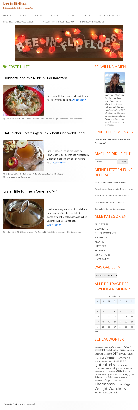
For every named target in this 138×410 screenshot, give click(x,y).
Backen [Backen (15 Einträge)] (127, 347)
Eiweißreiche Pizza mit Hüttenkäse (110, 202)
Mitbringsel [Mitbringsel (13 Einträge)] (123, 371)
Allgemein (101, 224)
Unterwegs (38, 16)
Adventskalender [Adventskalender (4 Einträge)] (101, 347)
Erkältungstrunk (41, 174)
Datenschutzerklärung (109, 16)
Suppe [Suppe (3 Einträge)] (121, 380)
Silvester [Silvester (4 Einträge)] (116, 377)
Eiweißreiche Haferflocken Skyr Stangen (112, 195)
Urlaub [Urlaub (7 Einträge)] (119, 384)
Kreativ (71, 16)
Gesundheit (87, 16)
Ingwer (61, 174)
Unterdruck (60, 232)
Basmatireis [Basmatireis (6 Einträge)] (117, 349)
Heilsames (27, 174)
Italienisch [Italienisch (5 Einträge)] (109, 368)
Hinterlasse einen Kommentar (71, 119)
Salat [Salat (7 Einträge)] (110, 377)
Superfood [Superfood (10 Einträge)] (111, 380)
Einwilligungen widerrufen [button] (92, 22)
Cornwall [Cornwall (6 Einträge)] (99, 353)
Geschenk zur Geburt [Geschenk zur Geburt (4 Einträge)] (103, 361)
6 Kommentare (75, 232)
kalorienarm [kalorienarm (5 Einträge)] (128, 368)
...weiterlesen (78, 99)
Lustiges (100, 246)
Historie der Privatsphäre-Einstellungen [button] (57, 22)
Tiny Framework (18, 404)
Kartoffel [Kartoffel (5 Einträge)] (98, 371)
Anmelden (30, 404)
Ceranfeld (42, 232)
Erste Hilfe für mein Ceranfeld (27, 191)
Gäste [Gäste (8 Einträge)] (116, 365)
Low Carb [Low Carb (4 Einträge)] (111, 372)
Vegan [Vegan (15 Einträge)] (128, 384)
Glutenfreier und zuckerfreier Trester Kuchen (114, 189)
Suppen (28, 119)
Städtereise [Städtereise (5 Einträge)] (100, 380)
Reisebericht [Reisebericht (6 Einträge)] (101, 377)
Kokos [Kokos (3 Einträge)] (105, 372)
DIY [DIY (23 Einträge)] (115, 353)
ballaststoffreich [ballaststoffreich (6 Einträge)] (103, 349)
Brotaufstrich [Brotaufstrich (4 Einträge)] (128, 350)
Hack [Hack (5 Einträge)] (122, 365)
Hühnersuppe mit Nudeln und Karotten (35, 78)
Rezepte (23, 16)
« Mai (97, 331)
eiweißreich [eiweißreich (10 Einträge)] (125, 353)
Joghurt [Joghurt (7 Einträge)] (118, 368)
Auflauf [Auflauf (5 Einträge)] (118, 347)
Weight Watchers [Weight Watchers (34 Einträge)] (110, 388)
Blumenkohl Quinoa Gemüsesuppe (110, 209)
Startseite (7, 16)
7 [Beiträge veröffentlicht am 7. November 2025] (120, 311)
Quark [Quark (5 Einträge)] (131, 374)
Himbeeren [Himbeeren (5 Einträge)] (99, 368)
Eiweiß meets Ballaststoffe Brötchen (111, 182)
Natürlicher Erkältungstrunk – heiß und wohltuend (44, 133)
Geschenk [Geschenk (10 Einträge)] (124, 358)
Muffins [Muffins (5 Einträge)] (98, 374)
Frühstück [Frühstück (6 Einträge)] (99, 358)
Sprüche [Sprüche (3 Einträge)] (124, 377)
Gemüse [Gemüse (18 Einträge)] (111, 357)
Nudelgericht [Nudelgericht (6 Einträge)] (108, 374)
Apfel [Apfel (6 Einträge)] (111, 347)
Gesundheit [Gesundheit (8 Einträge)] (119, 360)
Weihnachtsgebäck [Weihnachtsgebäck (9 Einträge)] (106, 392)
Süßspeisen (102, 255)
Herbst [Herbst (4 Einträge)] (127, 365)
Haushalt (55, 16)
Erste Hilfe (39, 119)
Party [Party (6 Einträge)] (125, 374)
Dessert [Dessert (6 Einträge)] (108, 353)
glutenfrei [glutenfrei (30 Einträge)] (103, 364)
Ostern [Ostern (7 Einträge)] (118, 374)
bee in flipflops (15, 3)
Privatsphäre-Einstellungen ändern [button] (18, 22)
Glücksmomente (26, 232)
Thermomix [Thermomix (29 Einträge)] (105, 383)
